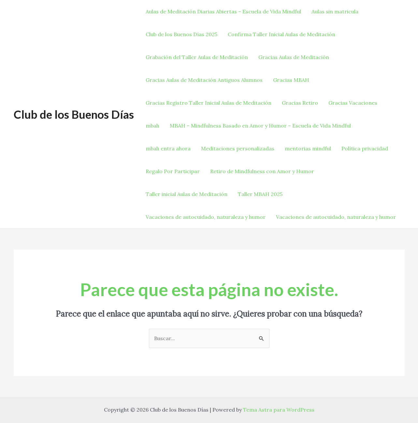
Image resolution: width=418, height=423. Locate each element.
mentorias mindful (308, 148)
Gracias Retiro (300, 102)
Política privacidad (364, 148)
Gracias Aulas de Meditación (293, 57)
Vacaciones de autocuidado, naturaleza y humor (206, 217)
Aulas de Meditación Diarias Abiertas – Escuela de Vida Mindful (223, 11)
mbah (152, 125)
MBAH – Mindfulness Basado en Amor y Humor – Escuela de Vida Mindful (260, 125)
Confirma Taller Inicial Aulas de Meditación (281, 34)
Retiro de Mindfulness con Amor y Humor (262, 171)
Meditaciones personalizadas (237, 148)
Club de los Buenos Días (74, 114)
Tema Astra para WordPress (278, 409)
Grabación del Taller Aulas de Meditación (197, 57)
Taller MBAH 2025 (260, 194)
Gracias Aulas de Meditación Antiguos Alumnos (204, 80)
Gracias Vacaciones (352, 102)
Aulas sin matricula (334, 11)
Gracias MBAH (291, 80)
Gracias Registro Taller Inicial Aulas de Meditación (208, 102)
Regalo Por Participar (173, 171)
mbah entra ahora (168, 148)
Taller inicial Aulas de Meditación (186, 194)
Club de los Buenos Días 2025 (181, 34)
